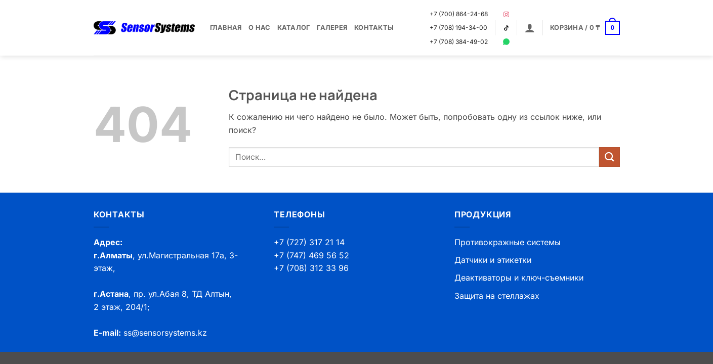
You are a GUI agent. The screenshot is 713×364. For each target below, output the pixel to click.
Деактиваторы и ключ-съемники (518, 277)
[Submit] (609, 157)
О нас (259, 27)
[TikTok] (506, 28)
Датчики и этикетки (492, 260)
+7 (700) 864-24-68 (459, 14)
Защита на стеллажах (496, 296)
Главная (226, 27)
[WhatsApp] (506, 41)
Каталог (293, 27)
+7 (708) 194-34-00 (458, 27)
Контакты (374, 27)
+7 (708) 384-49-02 (459, 42)
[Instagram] (506, 14)
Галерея (332, 27)
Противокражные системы (507, 242)
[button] (530, 28)
